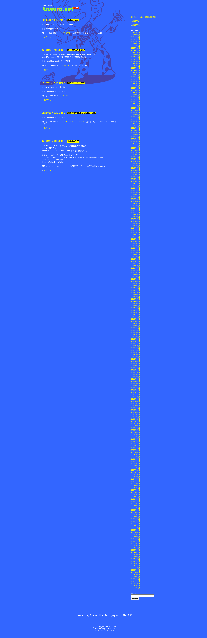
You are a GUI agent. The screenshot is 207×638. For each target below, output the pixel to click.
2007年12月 (135, 470)
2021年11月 (135, 126)
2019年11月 (135, 159)
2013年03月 (135, 335)
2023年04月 (135, 92)
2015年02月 (135, 283)
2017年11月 (135, 212)
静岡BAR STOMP (76, 83)
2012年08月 (135, 350)
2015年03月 (135, 281)
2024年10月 (135, 52)
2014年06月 (135, 301)
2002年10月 (135, 583)
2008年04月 (135, 461)
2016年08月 (135, 243)
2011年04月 (135, 383)
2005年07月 (135, 534)
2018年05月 (135, 199)
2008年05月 (135, 459)
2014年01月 (135, 312)
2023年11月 (135, 77)
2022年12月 (135, 101)
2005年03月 (135, 543)
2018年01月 (135, 208)
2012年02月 (135, 363)
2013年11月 (135, 317)
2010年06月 (135, 406)
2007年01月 (135, 494)
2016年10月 (135, 239)
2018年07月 (135, 195)
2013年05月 (135, 330)
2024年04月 (135, 66)
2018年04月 (135, 201)
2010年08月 (135, 401)
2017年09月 (135, 217)
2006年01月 (135, 521)
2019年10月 (135, 161)
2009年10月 (135, 423)
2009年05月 (135, 434)
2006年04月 (135, 514)
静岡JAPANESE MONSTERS (81, 113)
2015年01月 (135, 286)
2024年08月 (135, 57)
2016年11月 (135, 237)
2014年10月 (135, 292)
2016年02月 (135, 257)
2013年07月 (135, 326)
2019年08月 (135, 166)
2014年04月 (135, 306)
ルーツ (65, 166)
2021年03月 (135, 141)
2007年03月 (135, 490)
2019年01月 (135, 181)
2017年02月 (135, 230)
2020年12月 (135, 144)
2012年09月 (135, 348)
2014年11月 (135, 290)
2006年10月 (135, 501)
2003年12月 (135, 566)
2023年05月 (135, 90)
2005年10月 (135, 528)
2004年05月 (135, 557)
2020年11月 (135, 146)
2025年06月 (135, 35)
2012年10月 (135, 346)
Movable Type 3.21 (109, 627)
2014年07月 (135, 299)
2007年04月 (135, 488)
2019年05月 (135, 172)
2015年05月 (135, 277)
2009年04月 (135, 437)
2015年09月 (135, 268)
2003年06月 (135, 574)
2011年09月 (135, 375)
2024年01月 (135, 72)
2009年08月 (135, 428)
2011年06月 (135, 379)
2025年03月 (135, 41)
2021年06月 (135, 135)
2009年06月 (135, 432)
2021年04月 (135, 139)
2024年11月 (135, 50)
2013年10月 (135, 319)
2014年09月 (135, 295)
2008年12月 (135, 443)
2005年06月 (135, 537)
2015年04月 (135, 279)
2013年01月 (135, 339)
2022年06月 (135, 115)
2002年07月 (135, 588)
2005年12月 (135, 523)
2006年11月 (135, 499)
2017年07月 (135, 219)
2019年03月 (135, 177)
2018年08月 (135, 192)
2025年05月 (135, 37)
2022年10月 (135, 106)
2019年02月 (135, 179)
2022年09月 (135, 108)
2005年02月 (135, 546)
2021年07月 (135, 132)
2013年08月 (135, 323)
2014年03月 (135, 308)
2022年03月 (135, 121)
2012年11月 (135, 343)
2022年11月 (135, 104)
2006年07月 (135, 508)
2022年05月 (135, 117)
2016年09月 (135, 241)
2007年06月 (135, 483)
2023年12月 (135, 75)
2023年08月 (135, 84)
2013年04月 (135, 332)
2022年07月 (135, 112)
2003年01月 (135, 579)
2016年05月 (135, 250)
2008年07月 (135, 454)
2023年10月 (135, 79)
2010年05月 (135, 408)
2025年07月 (135, 32)
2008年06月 (135, 457)
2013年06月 (135, 328)
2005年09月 (135, 530)
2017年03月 (135, 228)
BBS (130, 615)
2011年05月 (135, 381)
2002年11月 (135, 581)
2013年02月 (135, 337)
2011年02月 (135, 388)
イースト (66, 65)
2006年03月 (135, 517)
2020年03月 (135, 150)
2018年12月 (135, 183)
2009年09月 (135, 426)
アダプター (67, 33)
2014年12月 (135, 288)
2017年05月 (135, 223)
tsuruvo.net (47, 6)
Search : (134, 593)
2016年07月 (135, 246)
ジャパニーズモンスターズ (73, 122)
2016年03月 (135, 255)
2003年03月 (135, 577)
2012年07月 (135, 352)
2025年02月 (135, 44)
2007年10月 (135, 474)
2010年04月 (135, 410)
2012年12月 (135, 341)
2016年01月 (135, 259)
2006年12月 (135, 497)
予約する (47, 37)
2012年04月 (135, 359)
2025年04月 (135, 39)
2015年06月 (135, 275)
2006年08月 (135, 506)
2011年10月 (135, 372)
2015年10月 (135, 266)
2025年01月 (135, 46)
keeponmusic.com (108, 629)
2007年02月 (135, 492)
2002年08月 (135, 586)
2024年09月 (135, 55)
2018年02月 (135, 206)
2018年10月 (135, 188)
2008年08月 (135, 452)
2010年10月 (135, 397)
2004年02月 (135, 561)
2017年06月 (135, 221)
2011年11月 (135, 370)
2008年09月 (135, 450)
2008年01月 (135, 468)
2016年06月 (135, 248)
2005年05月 (135, 539)
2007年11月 (135, 472)
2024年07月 (135, 59)
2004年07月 (135, 552)
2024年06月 (135, 61)
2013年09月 (135, 321)
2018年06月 (135, 197)
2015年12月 (135, 261)
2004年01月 (135, 563)
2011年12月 (135, 368)
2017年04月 (135, 226)
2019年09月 (135, 163)
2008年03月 (135, 463)
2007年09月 (135, 477)
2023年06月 (135, 88)
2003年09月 (135, 570)
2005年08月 (135, 532)
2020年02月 (136, 25)
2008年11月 (135, 446)
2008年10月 (135, 448)
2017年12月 (135, 210)
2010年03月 (135, 412)
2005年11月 (135, 526)
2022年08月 (135, 110)
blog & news (91, 615)
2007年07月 (135, 481)
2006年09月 (135, 503)
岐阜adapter (73, 20)
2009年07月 (135, 430)
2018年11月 (135, 186)
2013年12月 (135, 315)
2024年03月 (135, 68)
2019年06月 (135, 170)
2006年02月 (135, 519)
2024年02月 (135, 70)
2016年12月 (135, 235)
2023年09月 (135, 81)
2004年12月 (135, 548)
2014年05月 (135, 303)
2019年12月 (135, 157)
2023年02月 (135, 97)
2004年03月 (135, 559)
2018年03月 (135, 203)
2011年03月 (135, 386)
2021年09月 (135, 130)
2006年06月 (135, 510)
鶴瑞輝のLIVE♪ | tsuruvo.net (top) (144, 17)
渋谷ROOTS (73, 141)
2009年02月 (135, 441)
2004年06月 (135, 554)
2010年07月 (135, 403)
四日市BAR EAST (76, 50)
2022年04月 (135, 119)
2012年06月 (135, 355)
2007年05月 (135, 486)
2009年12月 (135, 419)
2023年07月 (135, 86)
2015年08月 (135, 270)
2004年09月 (135, 550)
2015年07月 (135, 272)
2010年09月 (135, 399)
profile (123, 615)
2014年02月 (135, 310)
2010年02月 (135, 414)
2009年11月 (135, 421)
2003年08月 (135, 572)
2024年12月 (135, 48)
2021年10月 (135, 128)
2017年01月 (135, 232)
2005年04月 (135, 541)
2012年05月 (135, 357)
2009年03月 (135, 439)
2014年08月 (135, 297)
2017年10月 (135, 215)
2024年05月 (135, 64)
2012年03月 (135, 361)
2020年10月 (136, 21)
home (80, 615)
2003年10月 (135, 568)
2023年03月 (135, 95)
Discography (111, 615)
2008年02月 (135, 466)
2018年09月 (135, 190)
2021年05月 (135, 137)
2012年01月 (135, 366)
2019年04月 (135, 175)
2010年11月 (135, 394)
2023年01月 (135, 99)
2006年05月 (135, 512)
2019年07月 (135, 168)
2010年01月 (135, 417)
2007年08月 (135, 479)
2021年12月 (135, 124)
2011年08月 (135, 377)
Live (101, 615)
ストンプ (66, 96)
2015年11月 (135, 263)
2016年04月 (135, 252)
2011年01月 (135, 390)
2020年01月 (135, 155)
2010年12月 (135, 392)
